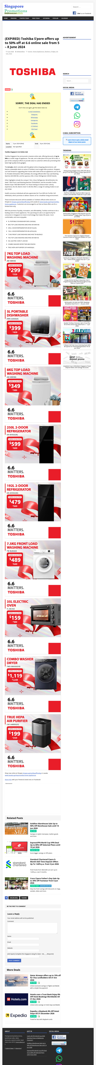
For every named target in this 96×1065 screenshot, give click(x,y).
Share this (8, 780)
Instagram (34, 120)
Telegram (34, 114)
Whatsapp (34, 117)
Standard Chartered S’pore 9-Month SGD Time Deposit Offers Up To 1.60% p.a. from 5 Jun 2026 (44, 861)
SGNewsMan (21, 51)
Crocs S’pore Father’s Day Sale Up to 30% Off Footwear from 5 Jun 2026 (44, 880)
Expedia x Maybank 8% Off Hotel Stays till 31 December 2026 (44, 1012)
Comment (10, 921)
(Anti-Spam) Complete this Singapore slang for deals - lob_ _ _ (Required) (30, 954)
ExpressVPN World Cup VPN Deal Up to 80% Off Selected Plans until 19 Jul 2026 (45, 844)
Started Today (24, 18)
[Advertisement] (48, 27)
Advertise (18, 1048)
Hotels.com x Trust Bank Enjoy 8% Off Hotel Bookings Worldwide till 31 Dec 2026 (45, 996)
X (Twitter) (34, 126)
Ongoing (14, 18)
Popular (55, 18)
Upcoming (46, 18)
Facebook (34, 123)
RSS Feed (34, 129)
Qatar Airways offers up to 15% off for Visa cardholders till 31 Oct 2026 (45, 977)
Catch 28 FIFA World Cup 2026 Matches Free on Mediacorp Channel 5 (36, 1038)
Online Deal (14, 898)
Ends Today (36, 18)
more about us (20, 1042)
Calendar (64, 18)
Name (9, 936)
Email (9, 942)
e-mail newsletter (34, 112)
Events (30, 51)
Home (6, 18)
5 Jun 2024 (10, 51)
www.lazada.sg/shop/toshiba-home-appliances (20, 775)
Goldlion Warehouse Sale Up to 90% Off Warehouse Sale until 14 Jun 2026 (44, 825)
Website (9, 948)
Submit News (10, 1048)
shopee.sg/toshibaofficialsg (21, 202)
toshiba (24, 898)
